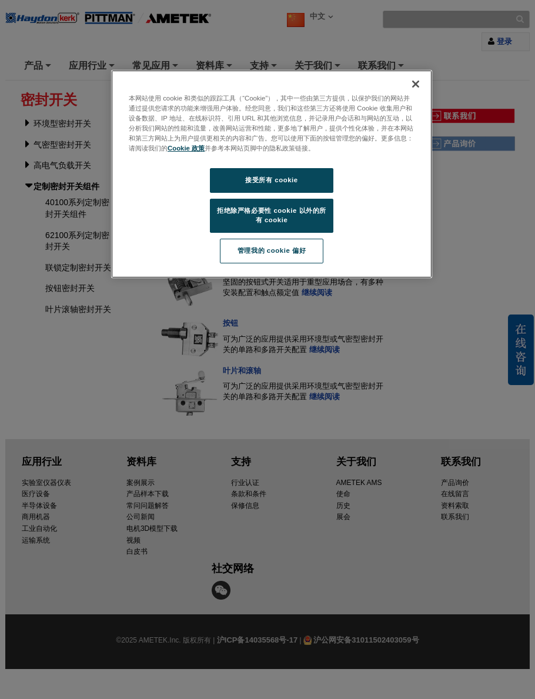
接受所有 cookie (271, 179)
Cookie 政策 (186, 148)
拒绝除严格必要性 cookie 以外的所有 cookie (271, 215)
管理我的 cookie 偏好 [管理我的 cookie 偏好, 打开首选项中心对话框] (272, 250)
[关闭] (416, 84)
